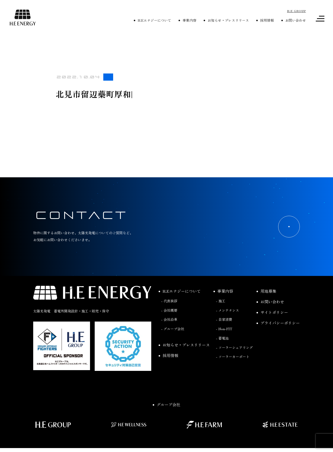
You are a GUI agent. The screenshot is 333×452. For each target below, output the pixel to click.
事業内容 (187, 20)
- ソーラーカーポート (232, 356)
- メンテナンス (227, 310)
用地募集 (266, 291)
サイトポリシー (272, 312)
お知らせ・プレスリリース (226, 20)
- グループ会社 (172, 328)
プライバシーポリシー (278, 323)
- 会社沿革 (169, 319)
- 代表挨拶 (169, 300)
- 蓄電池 (222, 338)
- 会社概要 (169, 310)
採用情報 (265, 20)
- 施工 (220, 300)
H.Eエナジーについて (152, 20)
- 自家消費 (224, 319)
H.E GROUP (296, 11)
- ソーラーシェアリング (234, 347)
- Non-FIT (224, 328)
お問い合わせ (293, 20)
